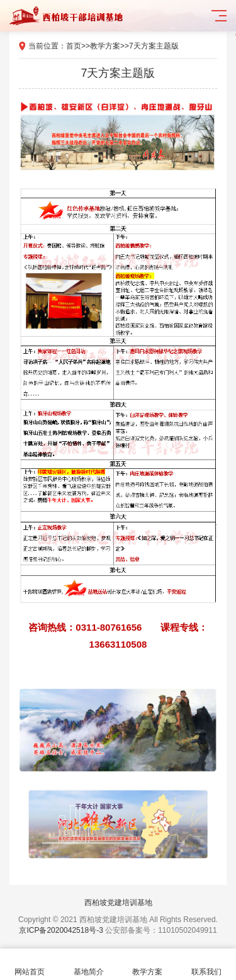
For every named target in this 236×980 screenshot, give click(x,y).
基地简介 (88, 964)
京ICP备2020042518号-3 (61, 930)
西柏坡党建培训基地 (118, 902)
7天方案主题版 (154, 46)
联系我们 (206, 964)
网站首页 (29, 964)
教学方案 (105, 46)
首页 (73, 46)
